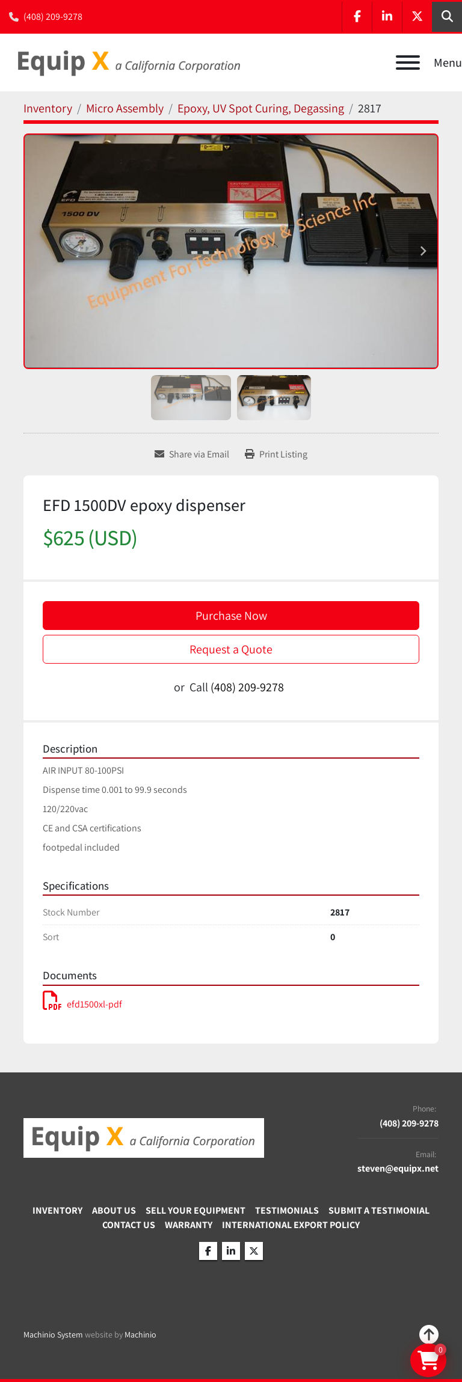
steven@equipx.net (398, 1168)
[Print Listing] (276, 454)
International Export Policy (291, 1224)
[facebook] (357, 17)
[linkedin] (387, 17)
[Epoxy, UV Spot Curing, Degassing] (260, 108)
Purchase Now (231, 615)
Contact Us (128, 1224)
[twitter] (417, 17)
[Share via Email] (192, 454)
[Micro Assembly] (125, 108)
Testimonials (287, 1210)
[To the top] (429, 1334)
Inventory (57, 1210)
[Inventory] (47, 108)
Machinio (140, 1334)
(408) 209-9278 (52, 16)
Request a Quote (231, 649)
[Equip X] (143, 1137)
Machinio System (53, 1334)
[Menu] (408, 62)
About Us (114, 1210)
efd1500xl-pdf (82, 1004)
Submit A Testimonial (379, 1210)
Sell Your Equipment (195, 1210)
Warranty (188, 1224)
